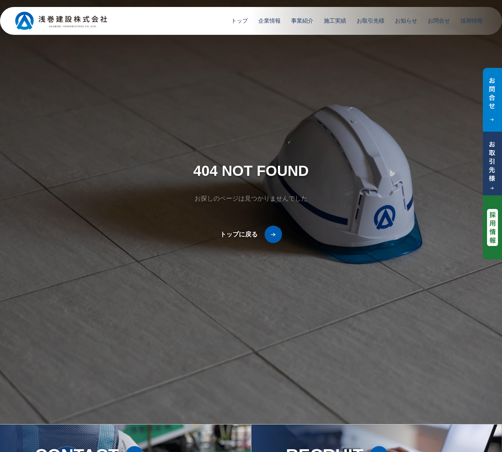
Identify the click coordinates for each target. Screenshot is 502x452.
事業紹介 (302, 21)
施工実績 (335, 21)
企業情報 (269, 21)
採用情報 (472, 21)
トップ (239, 21)
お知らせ (406, 21)
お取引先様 (371, 21)
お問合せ (439, 21)
